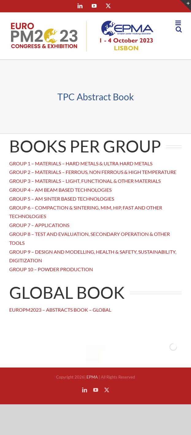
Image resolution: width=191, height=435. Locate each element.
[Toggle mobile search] (179, 29)
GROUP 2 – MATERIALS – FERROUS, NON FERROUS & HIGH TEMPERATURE (92, 172)
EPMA (92, 377)
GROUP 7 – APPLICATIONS (39, 225)
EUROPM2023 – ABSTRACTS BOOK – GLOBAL (60, 310)
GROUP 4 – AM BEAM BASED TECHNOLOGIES (60, 190)
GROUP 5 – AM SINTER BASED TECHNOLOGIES (61, 199)
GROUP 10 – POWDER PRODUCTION (51, 269)
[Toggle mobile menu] (178, 23)
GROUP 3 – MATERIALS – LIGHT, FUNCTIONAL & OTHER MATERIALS (85, 181)
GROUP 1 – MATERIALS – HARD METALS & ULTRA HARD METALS (80, 163)
